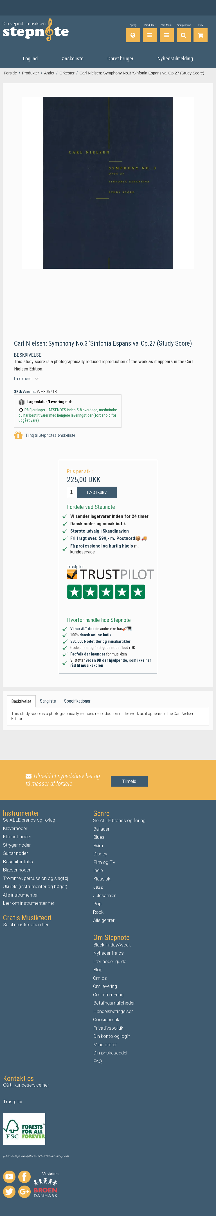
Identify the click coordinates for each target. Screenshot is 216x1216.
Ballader (101, 828)
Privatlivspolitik (108, 1027)
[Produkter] (150, 33)
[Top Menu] (167, 33)
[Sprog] (133, 33)
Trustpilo (12, 1101)
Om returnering (108, 994)
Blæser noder (16, 869)
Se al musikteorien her (25, 924)
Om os (100, 978)
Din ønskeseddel (110, 1052)
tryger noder (18, 845)
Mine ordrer (105, 1044)
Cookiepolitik (106, 1019)
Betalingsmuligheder (114, 1002)
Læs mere (22, 378)
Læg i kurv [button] (97, 492)
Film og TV (104, 862)
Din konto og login (111, 1036)
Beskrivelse (21, 701)
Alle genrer (103, 920)
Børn (98, 845)
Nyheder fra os (108, 952)
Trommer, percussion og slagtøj (35, 878)
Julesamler (104, 895)
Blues (99, 837)
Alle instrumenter (20, 894)
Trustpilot (75, 566)
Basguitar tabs (18, 861)
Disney (100, 853)
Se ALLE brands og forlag (29, 819)
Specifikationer (77, 700)
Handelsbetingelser (113, 1011)
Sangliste (48, 700)
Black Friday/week (112, 944)
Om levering (105, 986)
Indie (98, 870)
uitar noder (17, 853)
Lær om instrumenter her (28, 903)
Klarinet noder (17, 836)
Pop (97, 903)
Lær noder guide (109, 961)
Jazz (98, 887)
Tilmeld (129, 781)
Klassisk (101, 878)
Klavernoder (15, 828)
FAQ (97, 1061)
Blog (97, 969)
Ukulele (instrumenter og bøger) (35, 886)
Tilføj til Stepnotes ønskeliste (44, 435)
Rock (98, 912)
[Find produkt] (184, 33)
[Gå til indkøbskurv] (201, 33)
